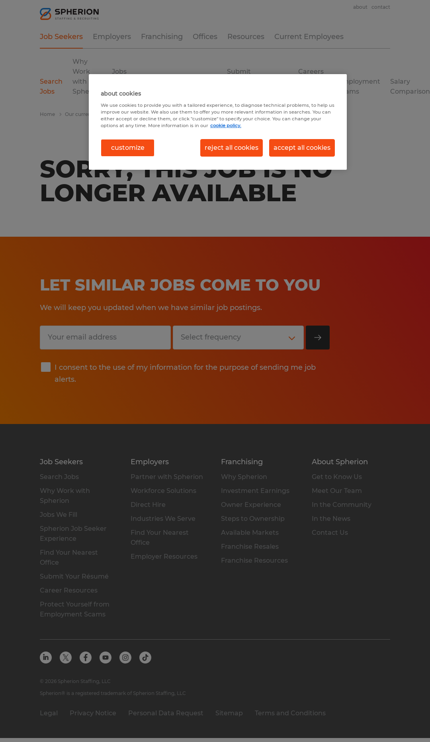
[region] (218, 122)
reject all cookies (231, 147)
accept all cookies (302, 147)
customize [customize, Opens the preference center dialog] (128, 147)
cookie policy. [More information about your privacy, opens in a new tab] (225, 125)
